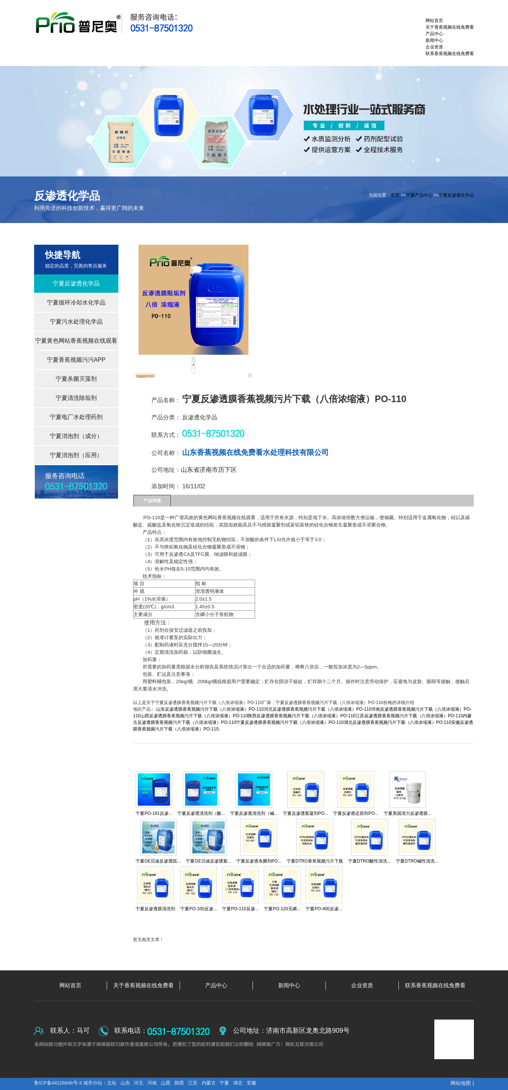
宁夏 (224, 1083)
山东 (125, 1083)
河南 (152, 1083)
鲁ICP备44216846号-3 (58, 1083)
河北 (138, 1083)
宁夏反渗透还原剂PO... (355, 813)
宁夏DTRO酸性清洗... (369, 861)
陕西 (179, 1083)
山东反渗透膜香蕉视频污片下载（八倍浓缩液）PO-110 (210, 709)
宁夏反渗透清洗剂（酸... (201, 813)
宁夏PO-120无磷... (282, 908)
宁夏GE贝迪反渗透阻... (158, 861)
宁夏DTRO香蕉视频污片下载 (315, 861)
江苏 (193, 1083)
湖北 (238, 1083)
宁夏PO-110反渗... (240, 908)
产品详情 (152, 500)
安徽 (251, 1083)
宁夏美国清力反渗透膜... (407, 813)
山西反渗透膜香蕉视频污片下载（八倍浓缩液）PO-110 (194, 715)
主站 (112, 1083)
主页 (395, 195)
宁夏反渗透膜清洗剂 (155, 908)
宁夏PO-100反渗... (198, 908)
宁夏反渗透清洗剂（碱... (254, 813)
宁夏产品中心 (419, 195)
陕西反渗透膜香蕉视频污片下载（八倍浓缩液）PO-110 (301, 715)
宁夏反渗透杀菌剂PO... (258, 861)
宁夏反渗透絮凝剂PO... (305, 813)
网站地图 (460, 1083)
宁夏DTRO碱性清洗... (417, 861)
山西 (165, 1083)
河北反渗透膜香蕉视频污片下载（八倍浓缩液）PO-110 (317, 709)
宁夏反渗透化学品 (456, 195)
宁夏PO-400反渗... (324, 908)
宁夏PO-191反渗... (154, 813)
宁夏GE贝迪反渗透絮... (208, 861)
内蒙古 (209, 1083)
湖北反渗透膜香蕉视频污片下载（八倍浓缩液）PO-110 (397, 722)
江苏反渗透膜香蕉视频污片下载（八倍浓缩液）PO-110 (409, 715)
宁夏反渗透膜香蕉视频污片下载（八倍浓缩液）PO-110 (289, 722)
